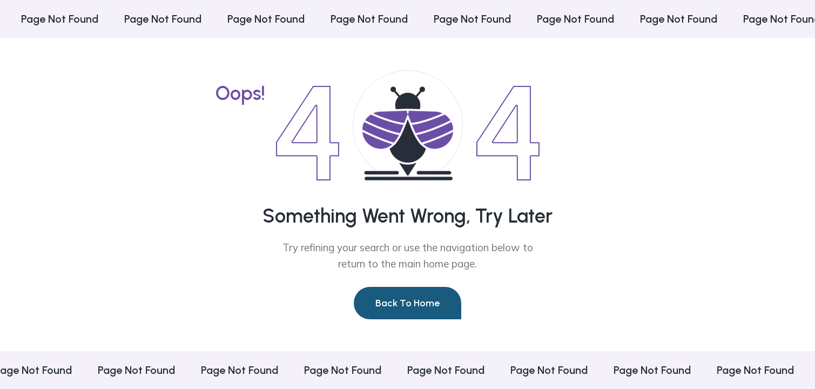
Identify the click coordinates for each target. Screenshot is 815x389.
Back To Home (407, 303)
